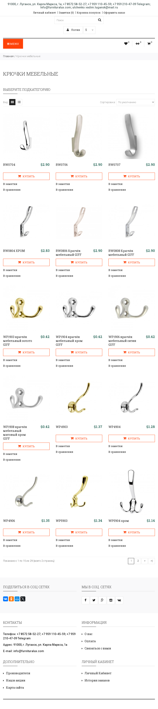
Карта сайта (15, 687)
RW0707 (114, 165)
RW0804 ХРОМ (14, 251)
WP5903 (61, 521)
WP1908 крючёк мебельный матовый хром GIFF (15, 432)
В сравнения (12, 189)
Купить (26, 176)
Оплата (90, 641)
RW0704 (9, 165)
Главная (8, 56)
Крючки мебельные (28, 56)
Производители (18, 673)
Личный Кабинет (98, 673)
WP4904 (114, 427)
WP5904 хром (118, 521)
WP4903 (62, 427)
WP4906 (9, 521)
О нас (88, 634)
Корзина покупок (89, 12)
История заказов (97, 680)
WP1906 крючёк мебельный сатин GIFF (122, 341)
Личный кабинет (44, 12)
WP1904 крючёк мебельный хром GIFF (69, 341)
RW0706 (62, 165)
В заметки (10, 184)
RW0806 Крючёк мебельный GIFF (68, 253)
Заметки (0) (66, 12)
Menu (13, 44)
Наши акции (15, 680)
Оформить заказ (114, 12)
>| (152, 560)
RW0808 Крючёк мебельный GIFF (121, 253)
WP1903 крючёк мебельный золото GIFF (17, 341)
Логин (73, 30)
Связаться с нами (98, 648)
